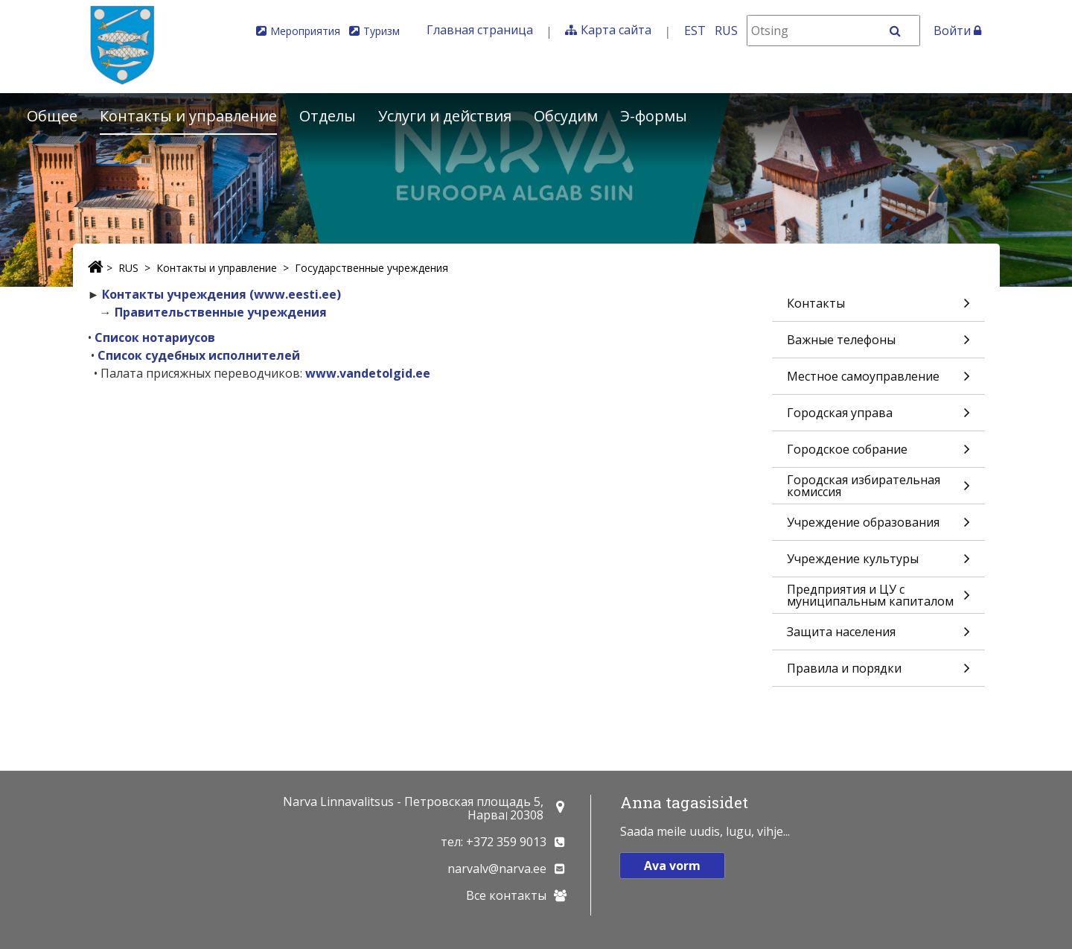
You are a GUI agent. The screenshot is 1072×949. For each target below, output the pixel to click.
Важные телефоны (878, 344)
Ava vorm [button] (672, 865)
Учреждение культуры (878, 563)
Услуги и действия (444, 116)
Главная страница (480, 30)
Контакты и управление (188, 116)
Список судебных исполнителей (199, 355)
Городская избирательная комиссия (878, 488)
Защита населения (878, 636)
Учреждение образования (878, 527)
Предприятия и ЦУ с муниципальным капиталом (878, 597)
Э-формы (653, 116)
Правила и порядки (878, 673)
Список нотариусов (155, 337)
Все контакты (506, 895)
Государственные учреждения (371, 268)
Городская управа (878, 417)
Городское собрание (878, 454)
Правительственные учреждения (221, 312)
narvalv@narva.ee (496, 868)
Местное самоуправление (878, 381)
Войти (957, 30)
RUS (128, 268)
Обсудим (566, 116)
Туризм (381, 31)
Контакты (878, 308)
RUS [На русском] (726, 30)
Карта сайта (616, 30)
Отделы (327, 116)
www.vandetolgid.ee (367, 373)
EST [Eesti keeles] (695, 30)
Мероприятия (305, 31)
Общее (52, 116)
